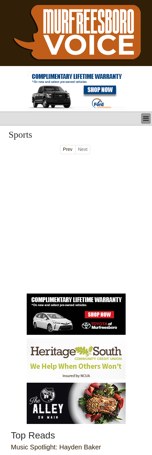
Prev (68, 149)
